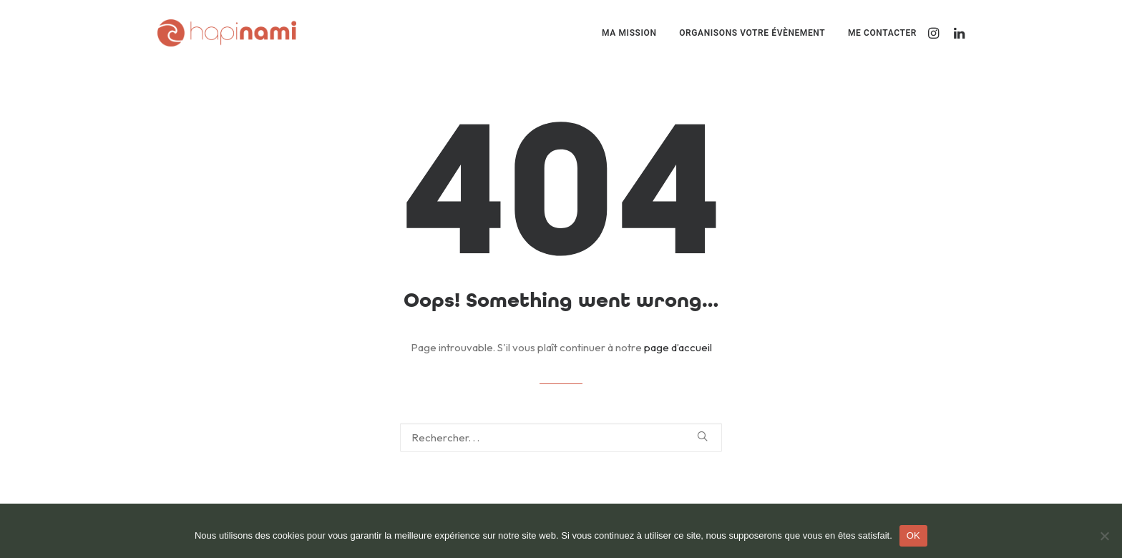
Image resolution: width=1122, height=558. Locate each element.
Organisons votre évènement (752, 33)
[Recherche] (561, 437)
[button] (935, 33)
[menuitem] (629, 33)
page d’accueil (678, 347)
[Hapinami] (226, 32)
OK (913, 535)
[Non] (1104, 536)
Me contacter (882, 33)
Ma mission (629, 33)
